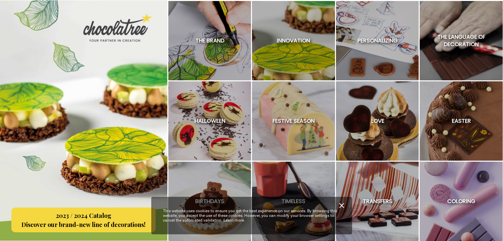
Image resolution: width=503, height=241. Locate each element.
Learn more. (234, 220)
